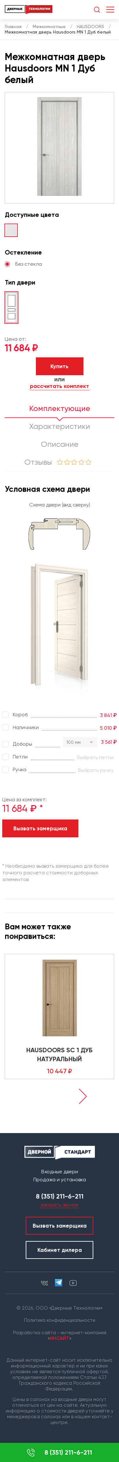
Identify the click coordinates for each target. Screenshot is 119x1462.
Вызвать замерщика (40, 828)
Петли (15, 757)
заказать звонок (59, 1205)
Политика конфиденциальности (59, 1320)
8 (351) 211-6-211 (59, 1453)
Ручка (14, 769)
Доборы (17, 744)
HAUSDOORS (90, 26)
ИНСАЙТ (59, 1338)
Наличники (20, 727)
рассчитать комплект (59, 386)
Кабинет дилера (59, 1250)
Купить (59, 366)
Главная (13, 26)
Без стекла (23, 264)
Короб (15, 715)
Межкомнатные (49, 26)
